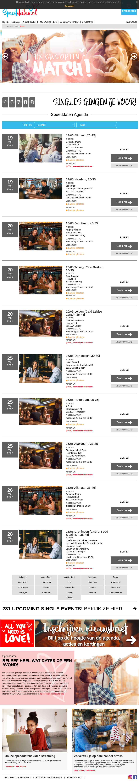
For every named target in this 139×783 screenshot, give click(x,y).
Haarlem (46, 587)
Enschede (115, 582)
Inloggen (131, 22)
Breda (115, 577)
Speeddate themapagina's (17, 777)
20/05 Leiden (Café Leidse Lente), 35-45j (84, 313)
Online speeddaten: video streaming (30, 756)
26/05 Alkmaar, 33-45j (81, 487)
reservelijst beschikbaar (83, 166)
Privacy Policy (75, 777)
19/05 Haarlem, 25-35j (81, 179)
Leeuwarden (69, 587)
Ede (69, 582)
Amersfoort (46, 577)
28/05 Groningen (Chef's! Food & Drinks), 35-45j (87, 533)
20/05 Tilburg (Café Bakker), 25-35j (85, 269)
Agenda (15, 22)
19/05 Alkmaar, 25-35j (81, 135)
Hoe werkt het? (48, 22)
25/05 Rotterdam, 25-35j (82, 399)
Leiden (93, 587)
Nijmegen (23, 592)
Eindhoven (92, 582)
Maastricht (115, 587)
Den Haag (46, 582)
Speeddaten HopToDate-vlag (52, 694)
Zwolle (69, 597)
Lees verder (10, 766)
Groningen (23, 587)
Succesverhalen (69, 22)
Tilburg (69, 592)
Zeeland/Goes (116, 592)
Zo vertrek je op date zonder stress (98, 756)
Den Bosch (23, 582)
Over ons (87, 22)
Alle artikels (21, 766)
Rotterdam (46, 592)
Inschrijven (29, 22)
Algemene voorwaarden (49, 777)
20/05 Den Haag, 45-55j (82, 223)
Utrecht (92, 592)
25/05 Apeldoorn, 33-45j (82, 443)
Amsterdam (69, 577)
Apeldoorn (92, 577)
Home (5, 22)
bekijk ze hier (62, 608)
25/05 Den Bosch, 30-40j (83, 355)
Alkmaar (23, 577)
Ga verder (69, 6)
